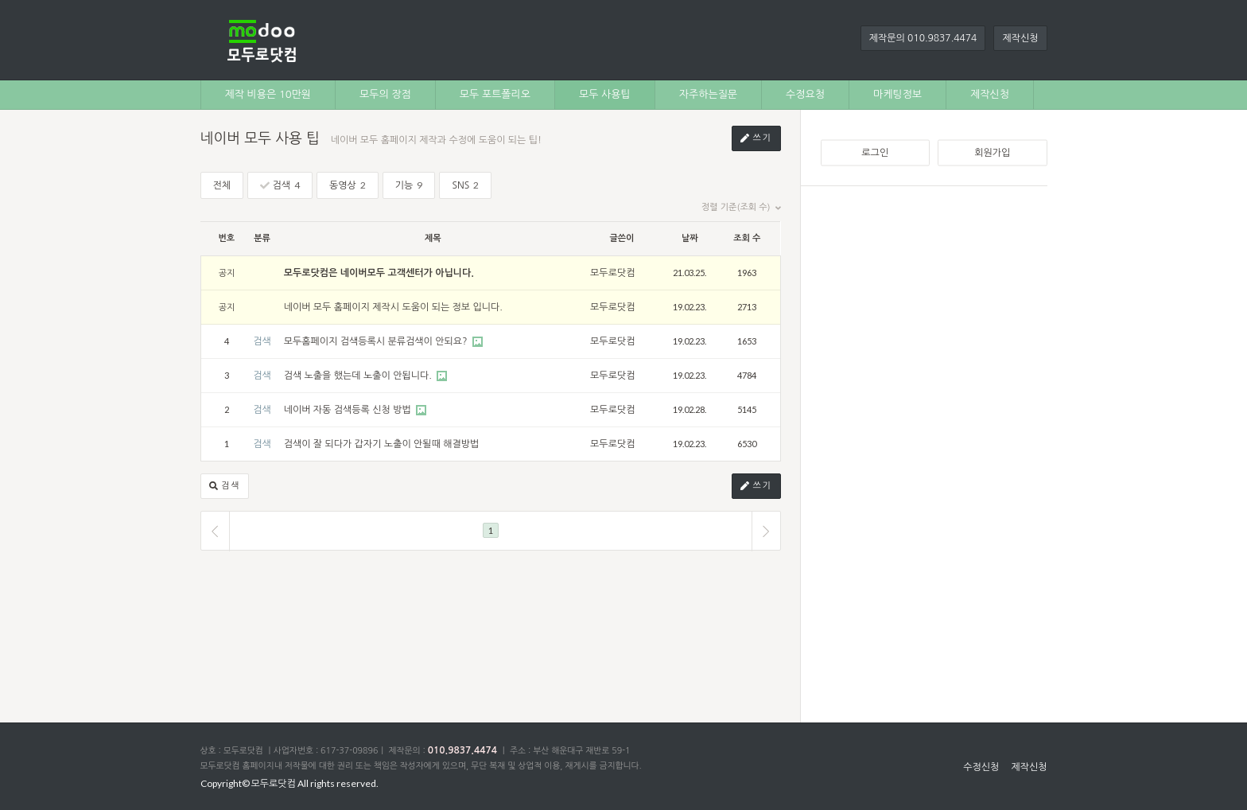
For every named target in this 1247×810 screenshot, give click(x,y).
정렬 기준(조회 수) (740, 207)
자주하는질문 (708, 94)
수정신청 (981, 767)
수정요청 (805, 94)
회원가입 (992, 153)
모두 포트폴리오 (495, 94)
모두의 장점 (385, 94)
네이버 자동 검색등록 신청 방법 (349, 410)
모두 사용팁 (605, 94)
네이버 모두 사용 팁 (260, 138)
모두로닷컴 (612, 273)
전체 (222, 185)
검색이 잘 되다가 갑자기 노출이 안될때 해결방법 (382, 444)
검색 (280, 185)
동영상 (347, 185)
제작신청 (1020, 38)
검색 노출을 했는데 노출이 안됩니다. (359, 375)
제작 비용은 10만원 (268, 94)
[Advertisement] (934, 444)
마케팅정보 (897, 94)
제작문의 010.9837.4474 (923, 38)
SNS (465, 185)
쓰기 (756, 139)
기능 (409, 185)
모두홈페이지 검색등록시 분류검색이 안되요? (377, 341)
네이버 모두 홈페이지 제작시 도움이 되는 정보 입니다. (393, 307)
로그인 (874, 153)
